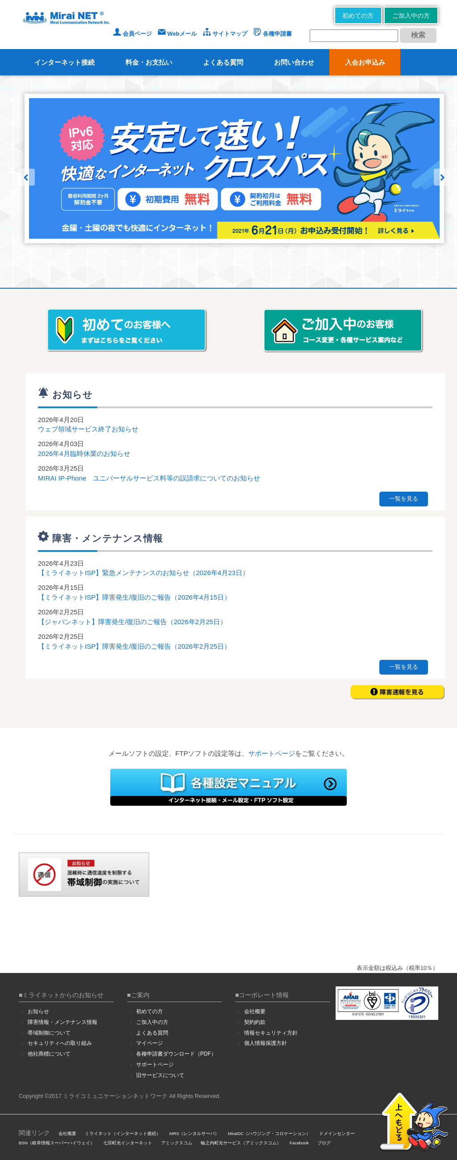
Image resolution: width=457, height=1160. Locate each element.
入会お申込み (365, 62)
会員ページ (132, 33)
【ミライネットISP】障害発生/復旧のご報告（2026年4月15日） (134, 597)
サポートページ (271, 753)
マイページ (149, 1043)
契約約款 (255, 1022)
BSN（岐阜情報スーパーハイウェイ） (57, 1142)
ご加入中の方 (411, 15)
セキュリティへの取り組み (60, 1043)
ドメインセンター (337, 1133)
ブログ (324, 1142)
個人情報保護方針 (265, 1043)
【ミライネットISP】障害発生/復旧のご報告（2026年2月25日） (134, 646)
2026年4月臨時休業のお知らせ (84, 453)
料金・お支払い (148, 62)
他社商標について (49, 1054)
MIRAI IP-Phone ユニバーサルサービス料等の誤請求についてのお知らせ (149, 478)
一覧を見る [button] (403, 498)
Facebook (299, 1142)
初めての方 (358, 15)
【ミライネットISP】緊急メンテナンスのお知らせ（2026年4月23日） (143, 572)
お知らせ (38, 1011)
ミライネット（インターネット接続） (123, 1133)
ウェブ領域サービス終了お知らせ (88, 429)
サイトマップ (225, 33)
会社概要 (255, 1011)
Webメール (177, 33)
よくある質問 (223, 62)
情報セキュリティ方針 (271, 1033)
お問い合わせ (294, 62)
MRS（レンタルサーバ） (195, 1133)
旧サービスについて (160, 1075)
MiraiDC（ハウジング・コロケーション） (269, 1133)
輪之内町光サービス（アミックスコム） (241, 1142)
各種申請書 (272, 33)
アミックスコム (176, 1142)
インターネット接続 (64, 62)
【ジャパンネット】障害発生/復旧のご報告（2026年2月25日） (132, 622)
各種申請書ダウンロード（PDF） (176, 1054)
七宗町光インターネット (127, 1142)
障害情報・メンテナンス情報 (62, 1022)
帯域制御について (49, 1033)
